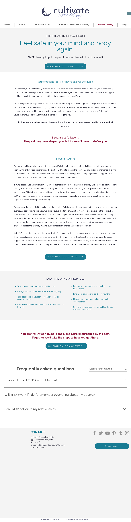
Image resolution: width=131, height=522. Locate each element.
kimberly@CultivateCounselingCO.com (47, 445)
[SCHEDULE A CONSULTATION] (65, 66)
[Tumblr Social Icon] (120, 433)
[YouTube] (107, 433)
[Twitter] (101, 433)
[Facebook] (94, 433)
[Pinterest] (114, 433)
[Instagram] (127, 433)
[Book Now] (112, 446)
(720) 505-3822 (37, 447)
